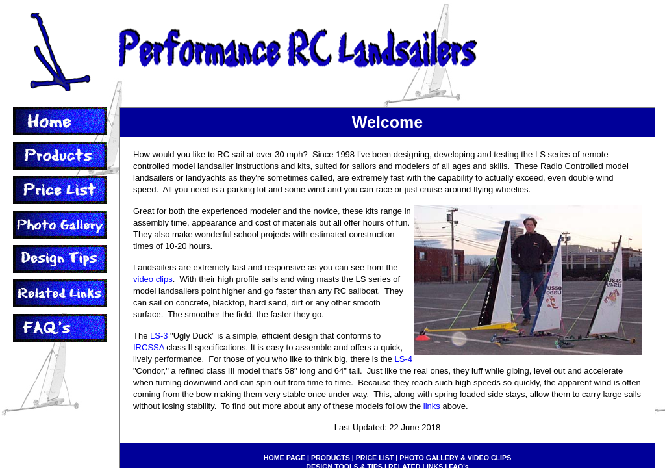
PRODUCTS (330, 458)
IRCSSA (148, 347)
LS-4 (403, 359)
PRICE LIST (375, 458)
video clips (153, 279)
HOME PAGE (284, 458)
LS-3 (159, 336)
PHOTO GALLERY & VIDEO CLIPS (455, 458)
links (431, 406)
